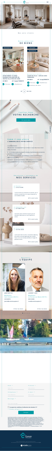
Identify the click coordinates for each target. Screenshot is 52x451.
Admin (28, 442)
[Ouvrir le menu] (47, 2)
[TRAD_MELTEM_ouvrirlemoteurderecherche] (4, 2)
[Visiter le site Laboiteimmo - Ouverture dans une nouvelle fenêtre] (26, 447)
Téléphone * (13, 392)
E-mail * (31, 392)
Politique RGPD (35, 442)
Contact (50, 129)
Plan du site (18, 442)
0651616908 (31, 299)
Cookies (39, 442)
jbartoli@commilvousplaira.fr (11, 301)
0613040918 (7, 299)
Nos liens (31, 442)
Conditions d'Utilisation (35, 426)
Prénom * (32, 385)
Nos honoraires (13, 442)
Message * (12, 398)
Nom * (10, 385)
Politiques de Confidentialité (24, 426)
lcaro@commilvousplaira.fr (34, 301)
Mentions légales (24, 442)
